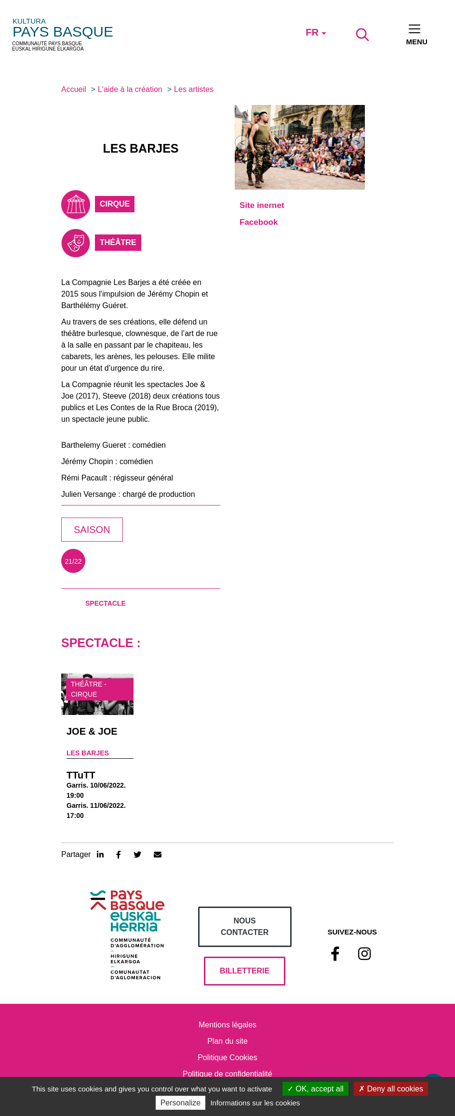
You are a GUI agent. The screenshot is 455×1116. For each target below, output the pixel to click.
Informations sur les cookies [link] (255, 1103)
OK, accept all (315, 1089)
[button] (242, 142)
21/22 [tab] (73, 561)
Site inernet (262, 205)
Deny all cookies (391, 1089)
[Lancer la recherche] (362, 34)
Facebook (259, 222)
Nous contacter (244, 926)
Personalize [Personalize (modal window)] (181, 1103)
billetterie (244, 971)
